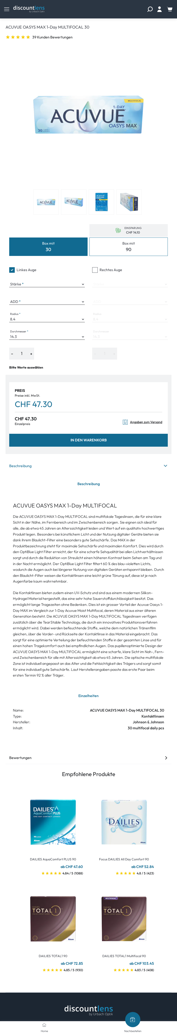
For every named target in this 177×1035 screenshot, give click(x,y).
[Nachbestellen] (132, 1019)
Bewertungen (88, 757)
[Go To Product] (53, 819)
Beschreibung (88, 465)
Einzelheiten (88, 695)
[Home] (44, 1025)
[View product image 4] (129, 202)
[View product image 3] (101, 202)
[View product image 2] (73, 202)
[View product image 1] (46, 202)
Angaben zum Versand (142, 422)
